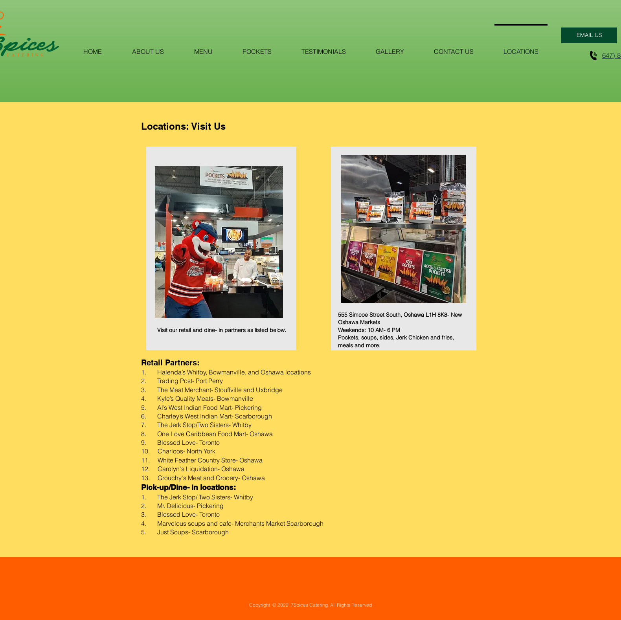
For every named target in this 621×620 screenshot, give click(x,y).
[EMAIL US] (589, 35)
